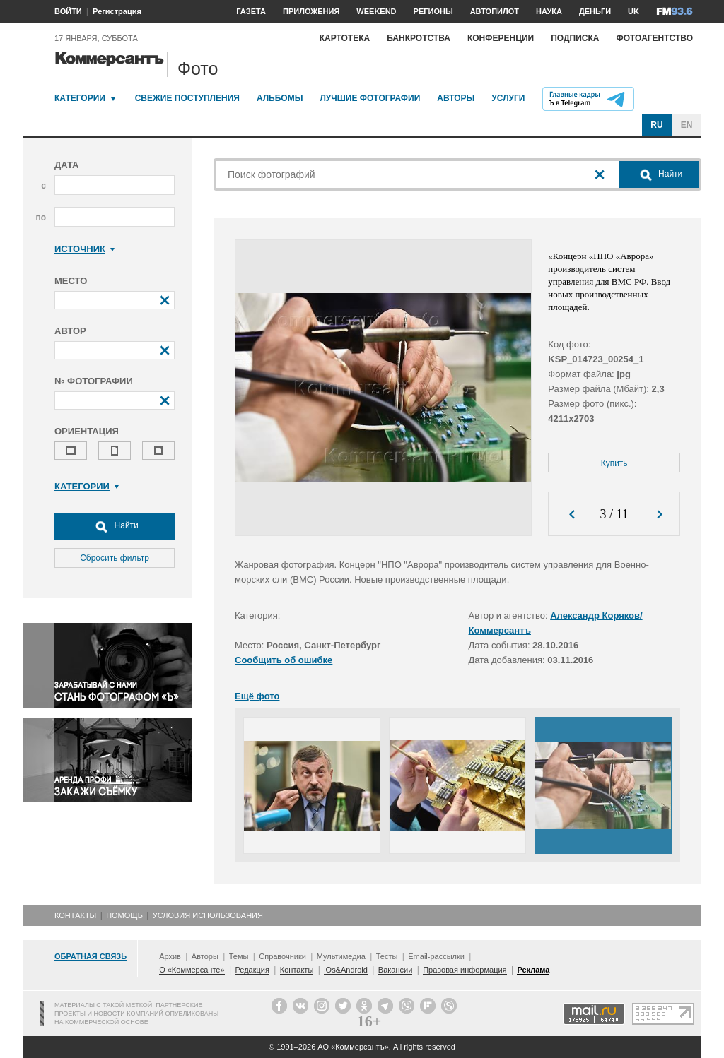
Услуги (508, 98)
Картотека (345, 38)
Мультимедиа (341, 956)
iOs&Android (346, 969)
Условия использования (208, 915)
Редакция (252, 969)
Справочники (282, 956)
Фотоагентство (654, 38)
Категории (79, 98)
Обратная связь (90, 956)
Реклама (533, 969)
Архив (170, 956)
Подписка (575, 38)
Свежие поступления (187, 98)
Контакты (75, 915)
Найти (114, 526)
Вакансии (395, 969)
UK (633, 11)
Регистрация (117, 11)
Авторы (455, 98)
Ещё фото (257, 696)
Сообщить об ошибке (283, 660)
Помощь (124, 915)
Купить (614, 463)
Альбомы (280, 98)
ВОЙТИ (68, 11)
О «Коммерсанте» (191, 969)
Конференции (500, 38)
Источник (84, 249)
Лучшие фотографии (370, 98)
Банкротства (418, 38)
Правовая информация (464, 969)
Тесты (387, 956)
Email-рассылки (436, 956)
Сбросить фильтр (114, 558)
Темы (239, 956)
